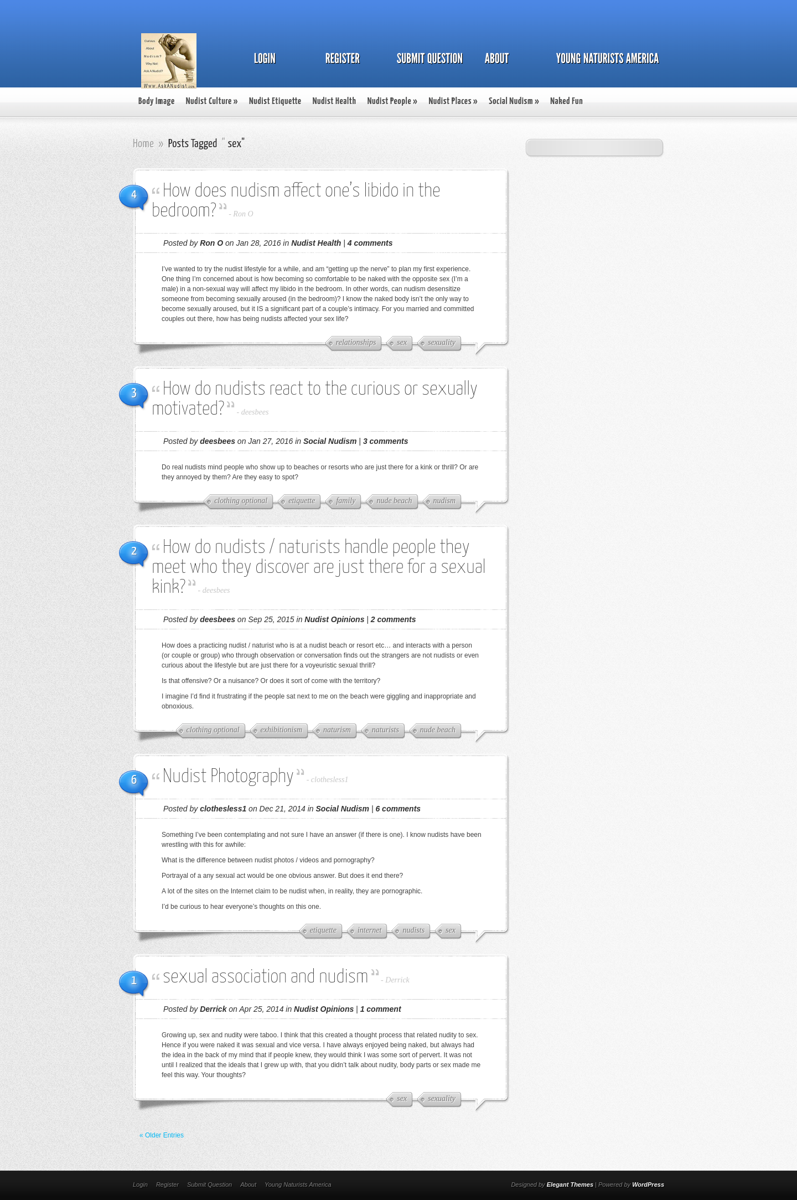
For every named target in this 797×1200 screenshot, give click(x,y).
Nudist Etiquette (275, 101)
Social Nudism (514, 101)
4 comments (370, 243)
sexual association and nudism (265, 977)
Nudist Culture (212, 101)
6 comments (398, 808)
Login (140, 1184)
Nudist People (393, 101)
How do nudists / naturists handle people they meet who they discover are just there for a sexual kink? (319, 568)
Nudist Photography (228, 777)
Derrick (397, 980)
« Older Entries (161, 1135)
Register (167, 1184)
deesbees (255, 412)
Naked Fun (566, 101)
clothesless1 (330, 779)
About (248, 1184)
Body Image (156, 101)
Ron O (243, 214)
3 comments (385, 441)
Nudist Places (453, 101)
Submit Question (209, 1184)
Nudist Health (334, 101)
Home (143, 143)
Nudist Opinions (334, 619)
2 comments (393, 619)
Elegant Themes (570, 1184)
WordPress (648, 1184)
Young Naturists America (298, 1184)
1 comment (380, 1009)
